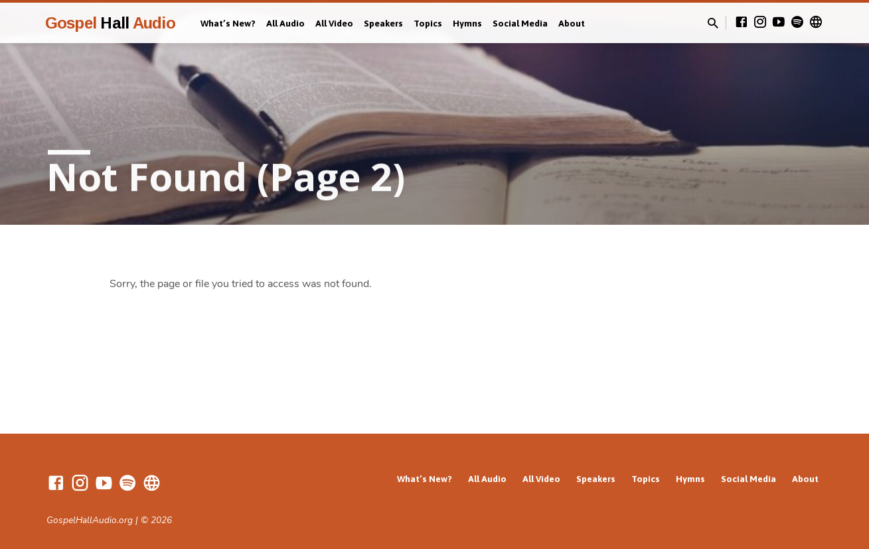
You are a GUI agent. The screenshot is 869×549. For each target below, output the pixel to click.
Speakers (383, 23)
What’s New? (228, 23)
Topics (428, 23)
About (571, 23)
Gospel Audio (110, 23)
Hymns (467, 23)
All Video (334, 23)
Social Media (520, 23)
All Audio (285, 23)
